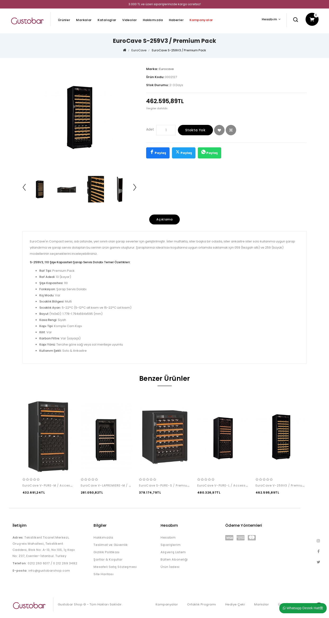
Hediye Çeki (235, 604)
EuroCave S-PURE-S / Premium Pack (169, 485)
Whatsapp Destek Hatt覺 (303, 608)
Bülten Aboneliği (174, 559)
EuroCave (139, 50)
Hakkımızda (153, 20)
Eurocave (166, 69)
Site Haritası (103, 574)
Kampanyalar (201, 20)
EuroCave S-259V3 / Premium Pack (179, 50)
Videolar (129, 20)
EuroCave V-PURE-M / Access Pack (52, 485)
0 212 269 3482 (65, 563)
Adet (150, 129)
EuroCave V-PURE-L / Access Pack (226, 485)
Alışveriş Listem (173, 552)
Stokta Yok (195, 130)
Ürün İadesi (170, 567)
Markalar (84, 20)
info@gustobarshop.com (49, 570)
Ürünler (64, 20)
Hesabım (168, 537)
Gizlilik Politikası (106, 552)
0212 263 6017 (39, 563)
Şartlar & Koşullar (108, 559)
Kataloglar (107, 20)
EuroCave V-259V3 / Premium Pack (285, 485)
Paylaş (158, 152)
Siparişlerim (170, 545)
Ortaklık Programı (201, 604)
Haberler (176, 20)
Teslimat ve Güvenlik (111, 545)
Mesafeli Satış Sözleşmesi (115, 567)
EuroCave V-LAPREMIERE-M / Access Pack (115, 485)
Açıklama (164, 219)
